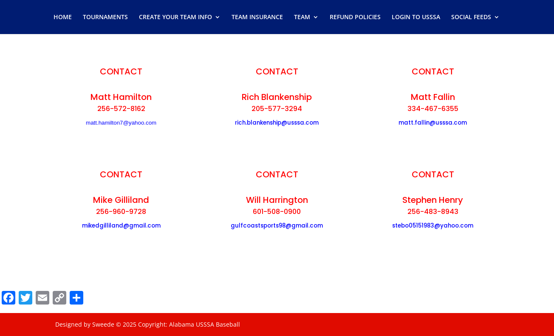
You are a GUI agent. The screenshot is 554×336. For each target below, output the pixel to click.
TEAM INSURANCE (257, 17)
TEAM (302, 17)
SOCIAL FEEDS (471, 17)
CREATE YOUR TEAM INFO (175, 17)
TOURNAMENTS (105, 17)
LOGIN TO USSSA (416, 17)
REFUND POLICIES (355, 17)
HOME (63, 17)
